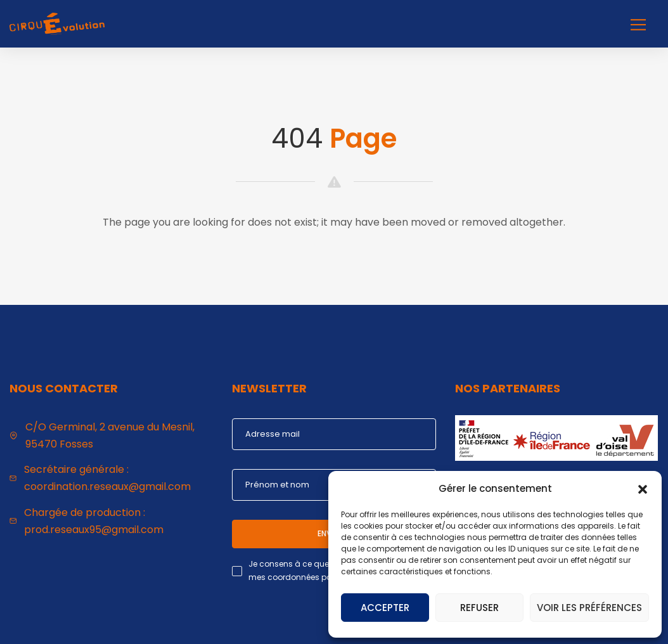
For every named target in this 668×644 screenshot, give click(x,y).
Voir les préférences (589, 607)
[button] (642, 488)
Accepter (385, 607)
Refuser (479, 607)
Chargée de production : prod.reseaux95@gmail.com (94, 521)
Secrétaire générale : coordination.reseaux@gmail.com (107, 478)
